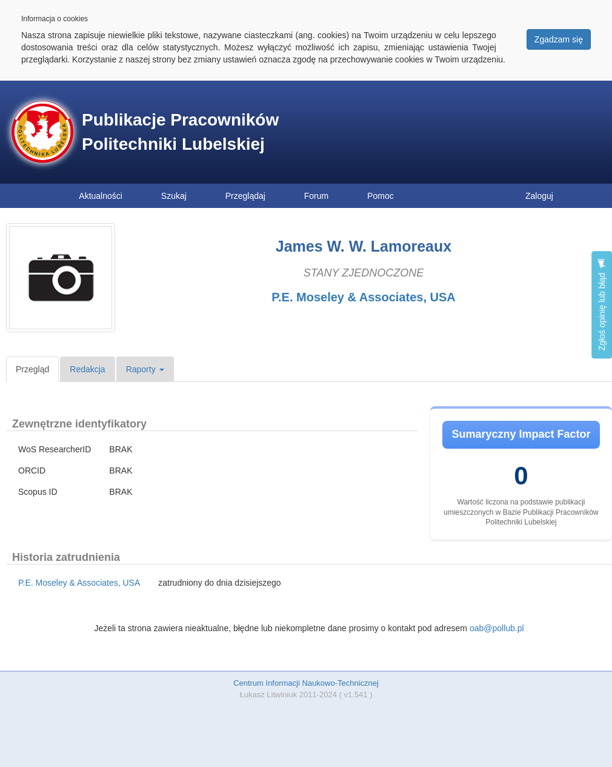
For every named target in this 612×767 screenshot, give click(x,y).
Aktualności (100, 196)
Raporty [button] (145, 369)
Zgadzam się (558, 39)
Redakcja (87, 369)
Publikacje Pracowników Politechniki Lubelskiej (180, 131)
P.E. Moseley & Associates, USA (363, 297)
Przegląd (32, 369)
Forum (316, 196)
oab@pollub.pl (497, 628)
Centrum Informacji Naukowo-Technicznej (306, 683)
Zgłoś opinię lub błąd (602, 304)
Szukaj (174, 196)
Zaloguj (539, 196)
